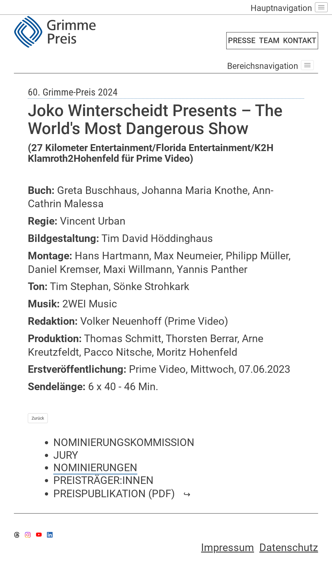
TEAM (269, 40)
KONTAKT (299, 40)
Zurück (38, 418)
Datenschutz (288, 548)
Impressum (227, 548)
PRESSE (242, 40)
